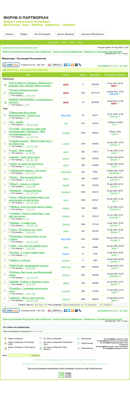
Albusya (113, 284)
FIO (65, 123)
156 (28, 160)
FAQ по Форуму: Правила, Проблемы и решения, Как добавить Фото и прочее (30, 84)
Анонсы (9, 34)
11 (121, 66)
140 (31, 225)
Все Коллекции (42, 34)
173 (31, 137)
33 (30, 186)
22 (33, 173)
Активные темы (31, 47)
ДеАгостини (54, 360)
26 (33, 248)
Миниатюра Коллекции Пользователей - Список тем (24, 114)
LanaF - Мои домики (21, 150)
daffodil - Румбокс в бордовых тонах (29, 281)
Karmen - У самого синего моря (27, 252)
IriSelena (66, 275)
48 (30, 153)
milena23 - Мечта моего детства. (27, 298)
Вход (80, 42)
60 (27, 95)
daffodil (66, 283)
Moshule (113, 225)
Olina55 (66, 185)
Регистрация (53, 42)
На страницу (103, 66)
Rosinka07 (65, 192)
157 (31, 160)
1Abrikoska (113, 276)
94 (30, 268)
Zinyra (114, 268)
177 (28, 193)
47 (27, 153)
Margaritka (66, 115)
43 (33, 166)
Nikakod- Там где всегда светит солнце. (31, 207)
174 (35, 137)
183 (28, 300)
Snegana (114, 145)
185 (35, 300)
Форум (23, 34)
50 (33, 180)
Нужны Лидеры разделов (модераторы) (23, 91)
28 (33, 284)
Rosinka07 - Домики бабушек (26, 190)
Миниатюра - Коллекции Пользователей (103, 52)
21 (30, 173)
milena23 (66, 299)
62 (33, 95)
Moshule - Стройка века (23, 223)
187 (31, 125)
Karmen (65, 254)
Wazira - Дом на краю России (26, 177)
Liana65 (66, 144)
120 (35, 203)
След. (125, 66)
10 (29, 209)
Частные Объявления (92, 34)
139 (28, 225)
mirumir (66, 158)
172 (28, 137)
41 (27, 166)
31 (30, 232)
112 (35, 146)
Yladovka (66, 224)
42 (30, 166)
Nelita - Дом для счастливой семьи (29, 246)
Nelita (66, 247)
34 (33, 186)
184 (31, 300)
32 (27, 186)
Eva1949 (66, 133)
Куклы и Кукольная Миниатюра (67, 52)
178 (31, 193)
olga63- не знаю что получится (26, 164)
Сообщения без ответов (12, 47)
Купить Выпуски (65, 34)
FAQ (64, 42)
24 (27, 248)
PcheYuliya (113, 209)
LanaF (113, 134)
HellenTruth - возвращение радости (29, 265)
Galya (65, 231)
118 (28, 203)
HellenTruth (66, 267)
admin (66, 84)
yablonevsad (66, 172)
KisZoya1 (114, 116)
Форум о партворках (26, 17)
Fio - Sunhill (16, 122)
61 (30, 95)
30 (27, 232)
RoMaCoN (113, 94)
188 (35, 125)
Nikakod (66, 208)
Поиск (72, 42)
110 (28, 146)
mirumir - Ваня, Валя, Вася (25, 157)
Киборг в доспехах (20, 260)
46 (27, 294)
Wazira (66, 179)
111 (31, 146)
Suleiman (66, 260)
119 (31, 203)
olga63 (66, 165)
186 (28, 125)
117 (31, 242)
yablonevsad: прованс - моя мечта (28, 170)
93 (27, 268)
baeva (66, 200)
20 (27, 173)
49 (33, 153)
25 (30, 248)
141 (35, 225)
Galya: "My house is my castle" (26, 229)
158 (35, 160)
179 (35, 193)
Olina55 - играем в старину (25, 184)
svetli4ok (66, 216)
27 (30, 284)
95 (33, 268)
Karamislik (114, 217)
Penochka (66, 291)
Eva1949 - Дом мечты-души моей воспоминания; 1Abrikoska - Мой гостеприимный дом (27, 132)
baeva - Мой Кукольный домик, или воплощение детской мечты (29, 198)
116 (28, 242)
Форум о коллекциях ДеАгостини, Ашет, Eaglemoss (27, 52)
